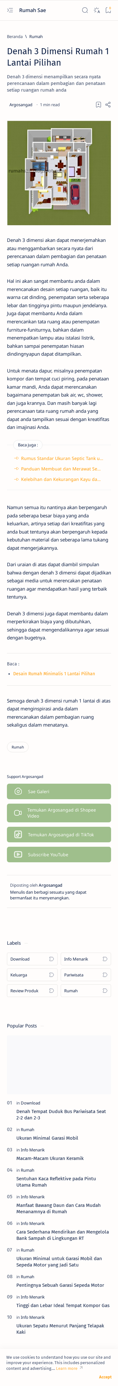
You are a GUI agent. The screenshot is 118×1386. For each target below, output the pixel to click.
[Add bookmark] (98, 104)
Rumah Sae (33, 10)
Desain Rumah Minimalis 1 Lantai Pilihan (54, 674)
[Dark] (96, 10)
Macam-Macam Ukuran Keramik (50, 1158)
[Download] (32, 959)
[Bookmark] (108, 10)
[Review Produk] (32, 990)
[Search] (84, 10)
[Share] (108, 104)
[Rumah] (36, 36)
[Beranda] (15, 36)
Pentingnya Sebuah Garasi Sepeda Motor (60, 1285)
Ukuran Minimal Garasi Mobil (47, 1138)
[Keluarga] (32, 974)
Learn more (66, 1368)
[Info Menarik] (86, 959)
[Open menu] (9, 10)
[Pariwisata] (86, 974)
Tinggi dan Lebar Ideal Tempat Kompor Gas (63, 1305)
